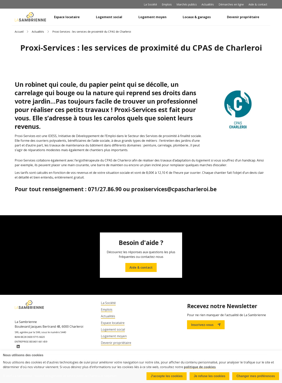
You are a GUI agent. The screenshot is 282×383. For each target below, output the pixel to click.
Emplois (167, 4)
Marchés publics (186, 4)
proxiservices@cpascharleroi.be (174, 189)
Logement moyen (152, 17)
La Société (150, 4)
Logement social (109, 17)
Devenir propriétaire (243, 17)
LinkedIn (18, 346)
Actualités (208, 4)
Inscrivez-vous (206, 325)
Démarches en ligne (231, 4)
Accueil (19, 31)
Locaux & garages (197, 17)
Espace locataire (67, 17)
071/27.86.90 (105, 189)
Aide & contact (258, 4)
